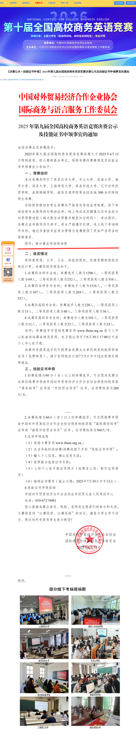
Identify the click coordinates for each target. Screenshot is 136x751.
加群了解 (8, 263)
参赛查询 (8, 253)
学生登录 (119, 3)
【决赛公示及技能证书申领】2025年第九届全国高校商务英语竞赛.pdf (22, 79)
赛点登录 (130, 3)
